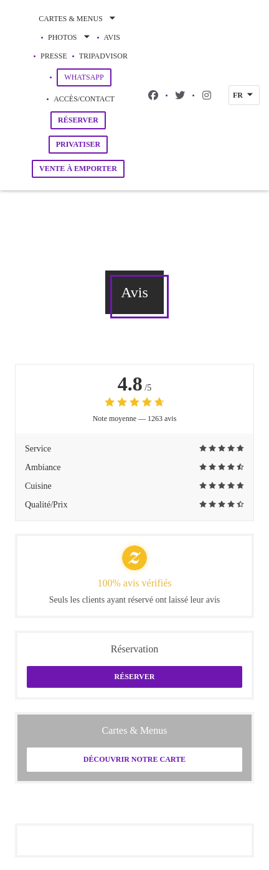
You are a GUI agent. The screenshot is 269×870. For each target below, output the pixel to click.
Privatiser (78, 144)
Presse (53, 56)
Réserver (78, 120)
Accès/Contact (84, 99)
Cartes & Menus (78, 18)
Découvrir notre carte (134, 759)
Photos (70, 37)
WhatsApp (87, 76)
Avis (112, 37)
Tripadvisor (103, 55)
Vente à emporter (78, 168)
